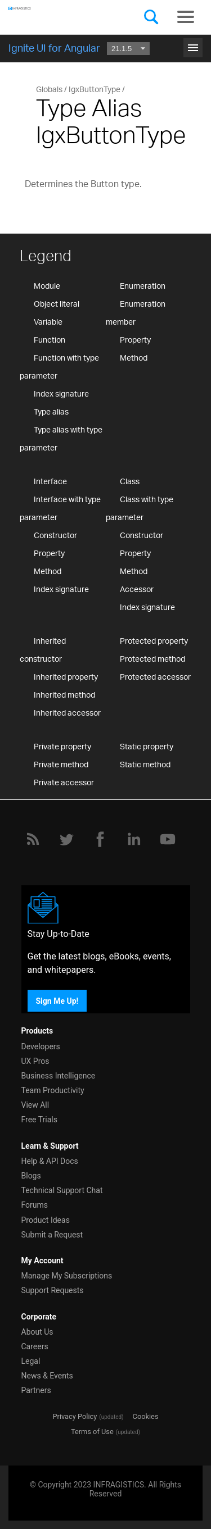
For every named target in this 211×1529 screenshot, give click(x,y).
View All (35, 1104)
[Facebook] (100, 839)
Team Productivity (52, 1090)
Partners (36, 1390)
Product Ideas (45, 1220)
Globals (49, 89)
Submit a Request (52, 1234)
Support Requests (52, 1290)
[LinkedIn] (134, 839)
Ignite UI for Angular (54, 48)
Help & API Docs (49, 1161)
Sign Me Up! (57, 1000)
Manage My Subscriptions (67, 1275)
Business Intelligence (58, 1075)
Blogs (31, 1175)
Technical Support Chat (62, 1190)
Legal (31, 1361)
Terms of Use (92, 1431)
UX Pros (35, 1061)
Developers (40, 1046)
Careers (34, 1346)
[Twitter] (66, 839)
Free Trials (39, 1119)
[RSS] (32, 839)
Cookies (146, 1416)
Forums (34, 1204)
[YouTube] (167, 839)
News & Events (47, 1375)
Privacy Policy (74, 1416)
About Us (37, 1331)
